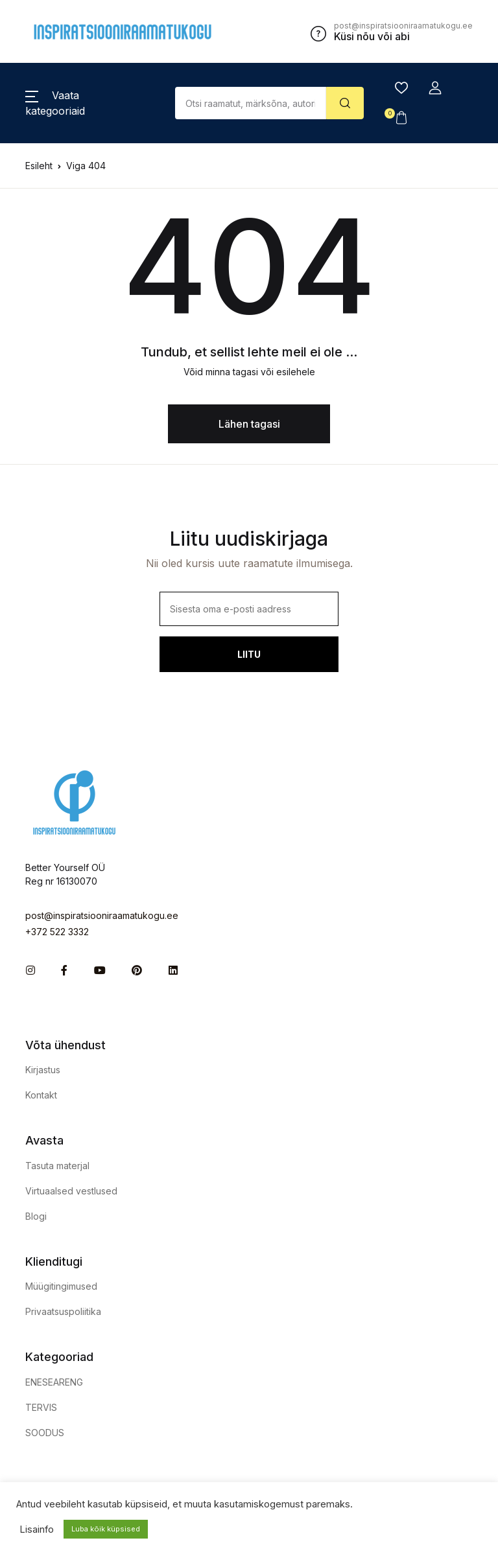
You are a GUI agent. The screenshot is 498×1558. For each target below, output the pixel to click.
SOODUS (44, 1432)
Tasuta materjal (57, 1165)
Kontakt (41, 1094)
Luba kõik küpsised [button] (105, 1528)
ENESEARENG (54, 1382)
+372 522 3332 (57, 931)
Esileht (39, 165)
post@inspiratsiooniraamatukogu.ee (101, 915)
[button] (435, 88)
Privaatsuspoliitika (63, 1311)
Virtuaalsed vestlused (71, 1190)
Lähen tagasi (249, 423)
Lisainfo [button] (36, 1529)
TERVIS (41, 1407)
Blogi (36, 1216)
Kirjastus (42, 1069)
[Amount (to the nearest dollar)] (251, 103)
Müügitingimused (61, 1286)
